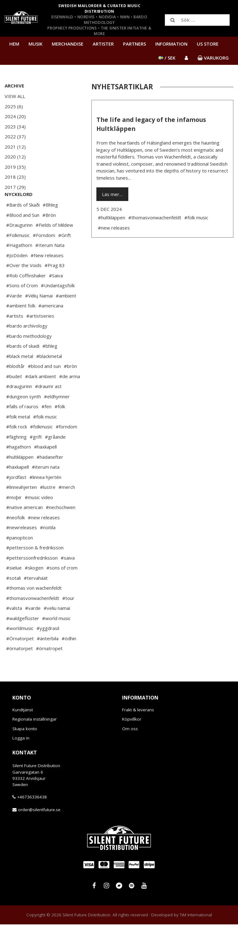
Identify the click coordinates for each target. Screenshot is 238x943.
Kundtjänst (22, 728)
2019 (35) (15, 167)
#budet (14, 395)
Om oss (130, 747)
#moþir (14, 516)
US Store (207, 44)
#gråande (55, 455)
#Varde (14, 314)
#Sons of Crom (22, 304)
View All (15, 96)
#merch (67, 506)
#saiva (68, 576)
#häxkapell (17, 485)
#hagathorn (18, 465)
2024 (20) (15, 116)
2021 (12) (15, 147)
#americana (50, 324)
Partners (134, 44)
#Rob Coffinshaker (26, 294)
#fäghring (16, 455)
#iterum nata (46, 485)
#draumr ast (48, 405)
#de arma (69, 395)
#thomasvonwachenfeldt (32, 617)
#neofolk (15, 536)
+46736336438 (32, 815)
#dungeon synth (23, 415)
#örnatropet (49, 667)
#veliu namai (57, 626)
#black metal (19, 375)
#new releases (44, 536)
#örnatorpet (19, 667)
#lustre (47, 506)
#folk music (45, 435)
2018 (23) (15, 177)
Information (171, 44)
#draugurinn (19, 405)
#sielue (14, 586)
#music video (39, 516)
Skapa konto (24, 747)
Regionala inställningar (34, 737)
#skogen (34, 586)
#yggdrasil (48, 647)
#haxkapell (45, 465)
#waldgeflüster (22, 637)
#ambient (66, 314)
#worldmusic (19, 647)
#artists (14, 334)
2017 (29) (15, 187)
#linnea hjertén (45, 496)
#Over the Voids (24, 284)
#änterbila (48, 657)
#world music (56, 637)
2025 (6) (14, 106)
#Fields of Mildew (54, 243)
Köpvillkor (131, 737)
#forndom (66, 445)
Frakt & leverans (138, 728)
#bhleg (49, 364)
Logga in (20, 756)
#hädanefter (50, 475)
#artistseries (40, 334)
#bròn (70, 385)
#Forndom (44, 254)
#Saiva (56, 294)
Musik (35, 44)
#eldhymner (57, 415)
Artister (103, 44)
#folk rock (16, 445)
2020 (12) (15, 157)
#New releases (47, 274)
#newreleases (21, 546)
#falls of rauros (22, 425)
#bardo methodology (29, 354)
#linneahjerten (21, 506)
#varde (33, 626)
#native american (24, 526)
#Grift (64, 254)
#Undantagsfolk (58, 304)
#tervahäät (36, 596)
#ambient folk (20, 324)
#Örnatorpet (20, 657)
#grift (36, 455)
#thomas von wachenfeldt (34, 606)
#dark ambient (40, 395)
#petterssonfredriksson (32, 576)
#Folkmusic (18, 254)
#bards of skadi (22, 364)
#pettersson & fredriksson (35, 566)
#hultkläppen (19, 475)
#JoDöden (17, 274)
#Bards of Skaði (23, 223)
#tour (68, 617)
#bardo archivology (26, 344)
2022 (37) (15, 136)
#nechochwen (60, 526)
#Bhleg (50, 223)
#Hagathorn (19, 264)
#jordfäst (16, 496)
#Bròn (49, 233)
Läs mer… (112, 194)
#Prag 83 (55, 284)
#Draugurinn (19, 243)
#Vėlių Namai (39, 314)
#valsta (14, 626)
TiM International (196, 933)
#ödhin (69, 657)
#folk (60, 425)
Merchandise (67, 44)
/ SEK (166, 58)
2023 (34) (15, 126)
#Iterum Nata (49, 264)
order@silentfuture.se (39, 828)
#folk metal (18, 435)
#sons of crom (61, 586)
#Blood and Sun (22, 233)
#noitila (47, 546)
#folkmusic (41, 445)
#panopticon (19, 556)
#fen (46, 425)
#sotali (13, 596)
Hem (14, 44)
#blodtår (15, 385)
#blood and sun (44, 385)
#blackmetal (49, 375)
